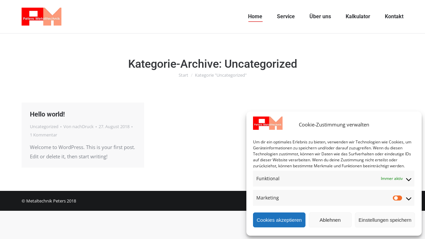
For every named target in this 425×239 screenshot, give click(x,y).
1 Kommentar (43, 135)
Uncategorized (44, 126)
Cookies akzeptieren (279, 220)
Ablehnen (330, 220)
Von (78, 126)
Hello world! (47, 114)
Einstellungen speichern (385, 220)
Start (183, 75)
